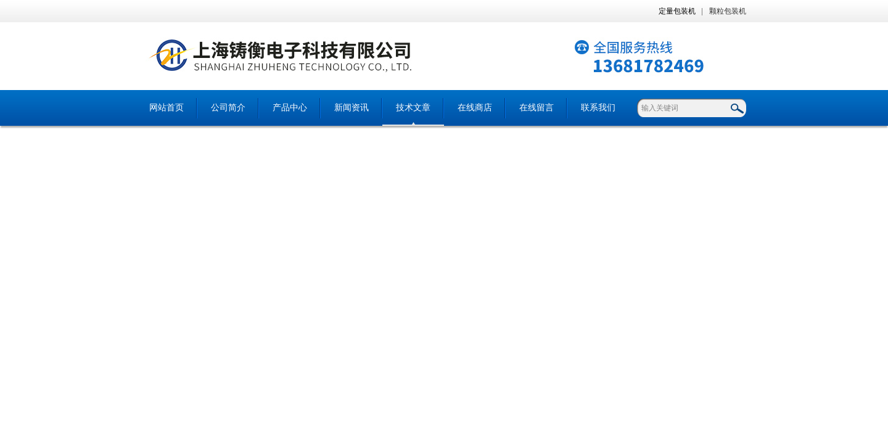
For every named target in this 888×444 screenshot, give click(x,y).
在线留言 (536, 107)
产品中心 (290, 107)
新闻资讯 (351, 107)
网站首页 (166, 107)
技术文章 (413, 107)
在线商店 (475, 107)
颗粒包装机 (727, 11)
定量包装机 (677, 11)
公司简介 (228, 107)
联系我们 (598, 107)
